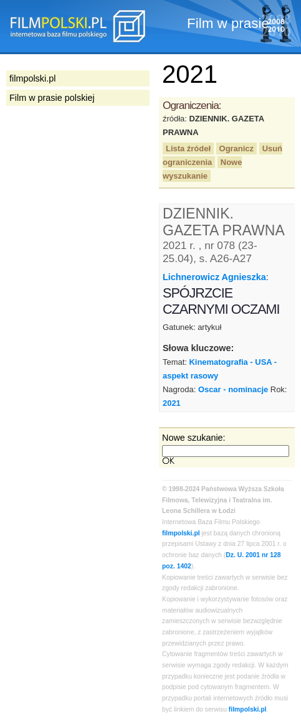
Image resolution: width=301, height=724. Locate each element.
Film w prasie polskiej (52, 98)
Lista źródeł (188, 148)
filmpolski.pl (181, 533)
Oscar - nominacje (233, 389)
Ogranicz (236, 148)
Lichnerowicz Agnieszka (214, 277)
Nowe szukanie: (194, 438)
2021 (172, 403)
